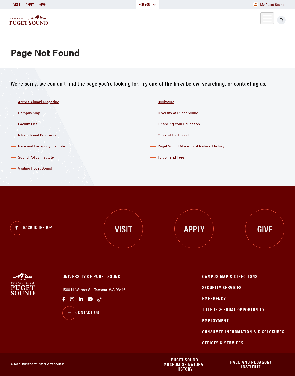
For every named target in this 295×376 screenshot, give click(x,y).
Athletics (231, 19)
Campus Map (29, 112)
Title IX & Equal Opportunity (233, 309)
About (94, 19)
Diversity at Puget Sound (178, 112)
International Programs (37, 135)
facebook (63, 299)
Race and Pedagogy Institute (41, 146)
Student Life (195, 19)
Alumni (255, 19)
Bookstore (166, 101)
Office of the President (176, 135)
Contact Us (80, 313)
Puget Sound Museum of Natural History (191, 146)
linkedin (81, 299)
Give (42, 4)
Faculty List (27, 123)
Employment (215, 320)
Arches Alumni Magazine (38, 101)
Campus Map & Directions (230, 276)
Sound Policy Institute (36, 157)
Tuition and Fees (171, 157)
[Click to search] (281, 20)
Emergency (214, 298)
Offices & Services (222, 342)
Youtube (90, 299)
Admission (159, 19)
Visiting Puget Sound (35, 168)
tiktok (99, 299)
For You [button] (147, 4)
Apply (30, 4)
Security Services (222, 287)
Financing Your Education (179, 123)
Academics (125, 19)
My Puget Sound (268, 4)
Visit (16, 4)
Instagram (72, 299)
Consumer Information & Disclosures (243, 331)
